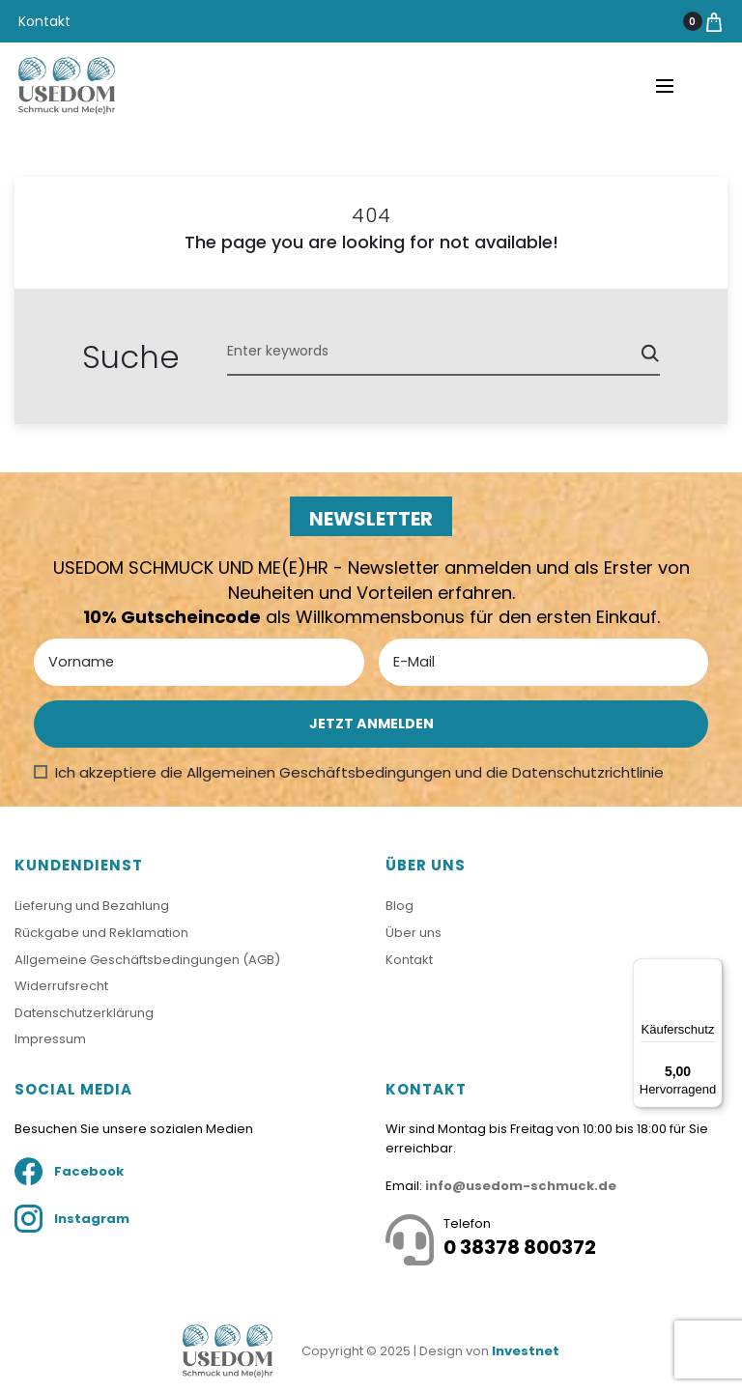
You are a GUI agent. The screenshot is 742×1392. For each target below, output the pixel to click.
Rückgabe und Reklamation (101, 932)
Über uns (413, 932)
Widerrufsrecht (61, 986)
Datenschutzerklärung (84, 1013)
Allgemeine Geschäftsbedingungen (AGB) (147, 960)
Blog (399, 905)
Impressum (50, 1039)
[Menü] (711, 969)
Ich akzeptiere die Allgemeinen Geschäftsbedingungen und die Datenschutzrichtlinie (359, 772)
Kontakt (44, 21)
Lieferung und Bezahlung (91, 905)
